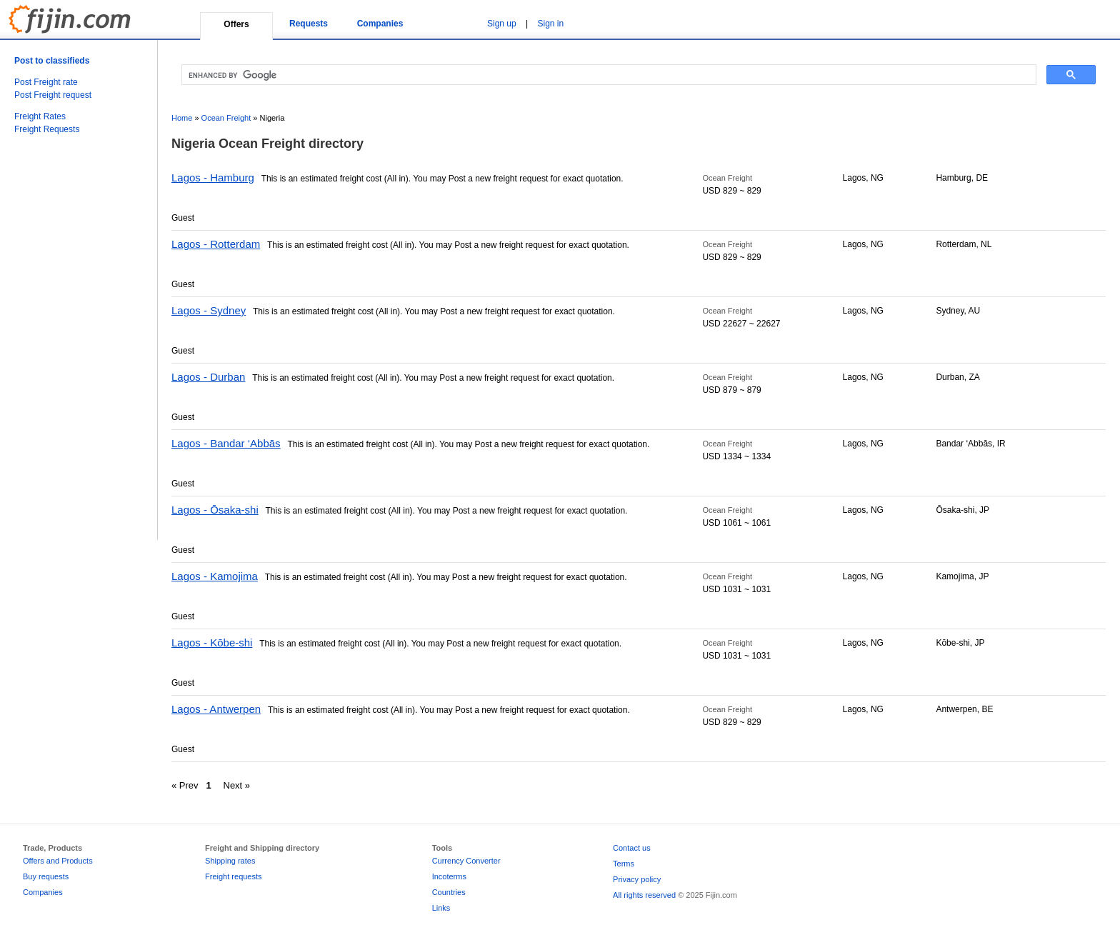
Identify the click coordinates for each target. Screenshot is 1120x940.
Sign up (501, 24)
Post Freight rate (46, 82)
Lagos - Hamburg (212, 177)
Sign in (551, 24)
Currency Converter (466, 860)
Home (181, 118)
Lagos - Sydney (208, 310)
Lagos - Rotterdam (215, 244)
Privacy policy (637, 879)
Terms (623, 863)
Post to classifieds (51, 61)
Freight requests (233, 876)
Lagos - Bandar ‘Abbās (226, 443)
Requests (308, 24)
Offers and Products (58, 860)
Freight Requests (46, 129)
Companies (380, 24)
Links (441, 908)
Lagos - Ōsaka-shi (215, 510)
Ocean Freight (226, 118)
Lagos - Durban (208, 377)
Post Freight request (52, 95)
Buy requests (46, 876)
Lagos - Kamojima (214, 576)
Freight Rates (40, 116)
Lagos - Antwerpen (216, 709)
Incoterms (449, 876)
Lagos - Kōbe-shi (211, 642)
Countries (449, 892)
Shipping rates (230, 860)
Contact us (632, 848)
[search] (607, 75)
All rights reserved (644, 895)
